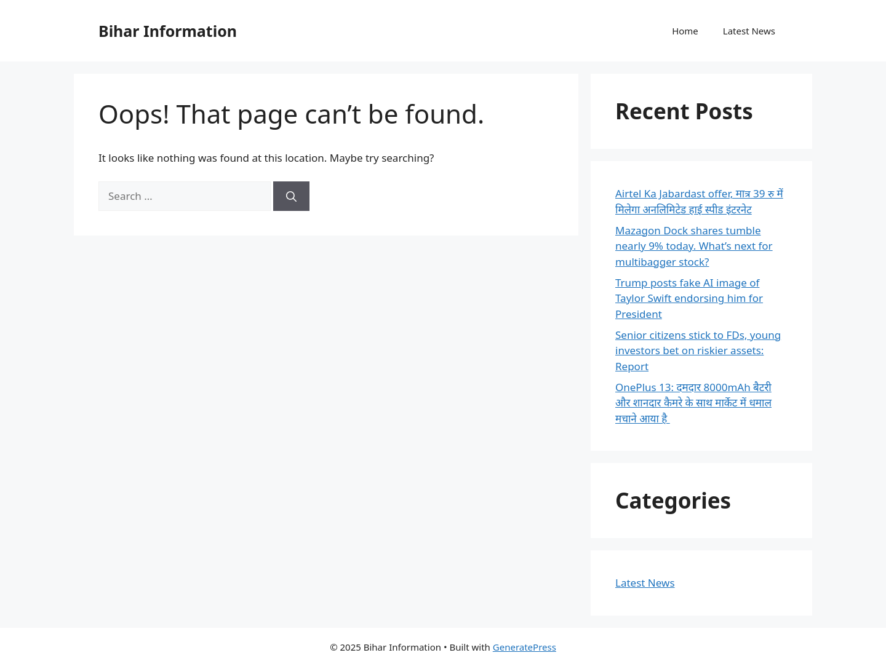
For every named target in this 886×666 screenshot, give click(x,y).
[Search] (291, 196)
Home (685, 31)
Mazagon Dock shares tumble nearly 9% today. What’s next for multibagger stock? (694, 246)
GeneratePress (524, 647)
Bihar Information (167, 30)
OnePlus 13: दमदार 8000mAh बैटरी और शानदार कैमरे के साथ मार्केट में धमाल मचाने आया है (693, 403)
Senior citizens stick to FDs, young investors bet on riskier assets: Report (698, 350)
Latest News (749, 31)
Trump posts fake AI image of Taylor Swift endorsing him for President (689, 298)
